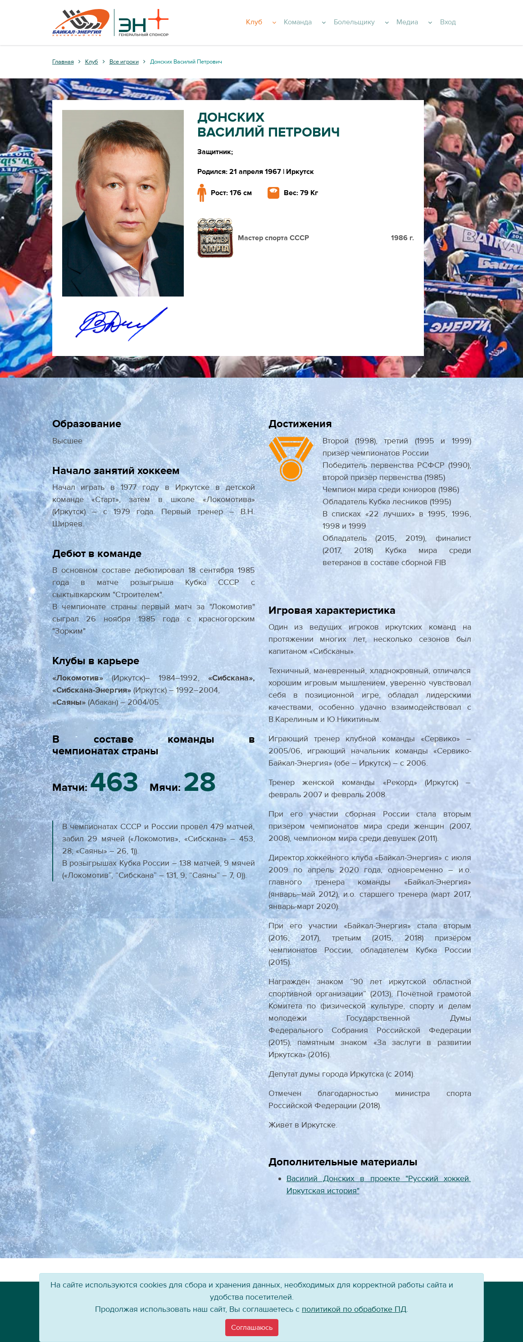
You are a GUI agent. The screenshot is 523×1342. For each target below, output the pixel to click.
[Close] (251, 1327)
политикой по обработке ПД (354, 1309)
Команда (329, 22)
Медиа (429, 22)
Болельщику (380, 22)
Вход (459, 22)
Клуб (290, 22)
